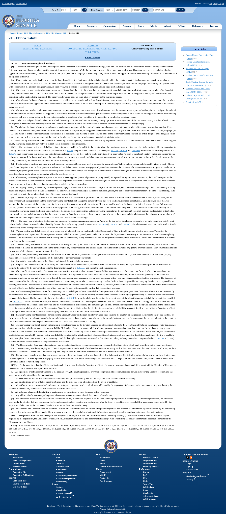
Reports (59, 472)
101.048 (114, 150)
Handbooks (148, 493)
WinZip (191, 479)
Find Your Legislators (22, 460)
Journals (60, 463)
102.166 (160, 338)
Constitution (61, 490)
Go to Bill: (56, 10)
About (167, 26)
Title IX (49, 33)
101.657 (114, 224)
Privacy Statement (107, 509)
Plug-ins (186, 472)
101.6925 (136, 150)
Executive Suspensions (65, 478)
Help (145, 478)
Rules (145, 490)
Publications (105, 457)
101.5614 (102, 224)
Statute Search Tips (194, 102)
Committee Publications (23, 475)
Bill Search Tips (19, 481)
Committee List (19, 472)
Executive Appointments (66, 475)
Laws (141, 26)
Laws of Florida (64, 494)
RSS (191, 457)
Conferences (61, 469)
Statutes (59, 487)
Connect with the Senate (195, 454)
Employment (105, 472)
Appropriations (62, 466)
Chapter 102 (60, 33)
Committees (109, 26)
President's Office (150, 457)
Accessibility (121, 509)
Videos (102, 460)
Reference (197, 26)
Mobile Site (21, 3)
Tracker (214, 26)
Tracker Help (192, 470)
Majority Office (149, 460)
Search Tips (148, 484)
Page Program (106, 481)
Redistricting (61, 481)
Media (153, 26)
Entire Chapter (92, 57)
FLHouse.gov (8, 3)
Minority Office (149, 463)
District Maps (19, 463)
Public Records (149, 499)
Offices (181, 26)
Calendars (60, 460)
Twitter (187, 457)
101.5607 (81, 268)
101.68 (70, 150)
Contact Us (104, 478)
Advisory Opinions (151, 496)
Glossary (147, 472)
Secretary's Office (150, 466)
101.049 (123, 150)
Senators (92, 26)
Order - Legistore (65, 497)
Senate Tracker (190, 461)
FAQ (145, 475)
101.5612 (17, 301)
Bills (58, 457)
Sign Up (213, 3)
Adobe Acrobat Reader (197, 476)
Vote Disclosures (20, 466)
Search (12, 477)
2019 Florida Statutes (34, 33)
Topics (102, 463)
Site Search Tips (20, 487)
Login (221, 3)
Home (77, 26)
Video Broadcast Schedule (111, 466)
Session (127, 26)
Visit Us (103, 475)
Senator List (18, 457)
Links (145, 481)
